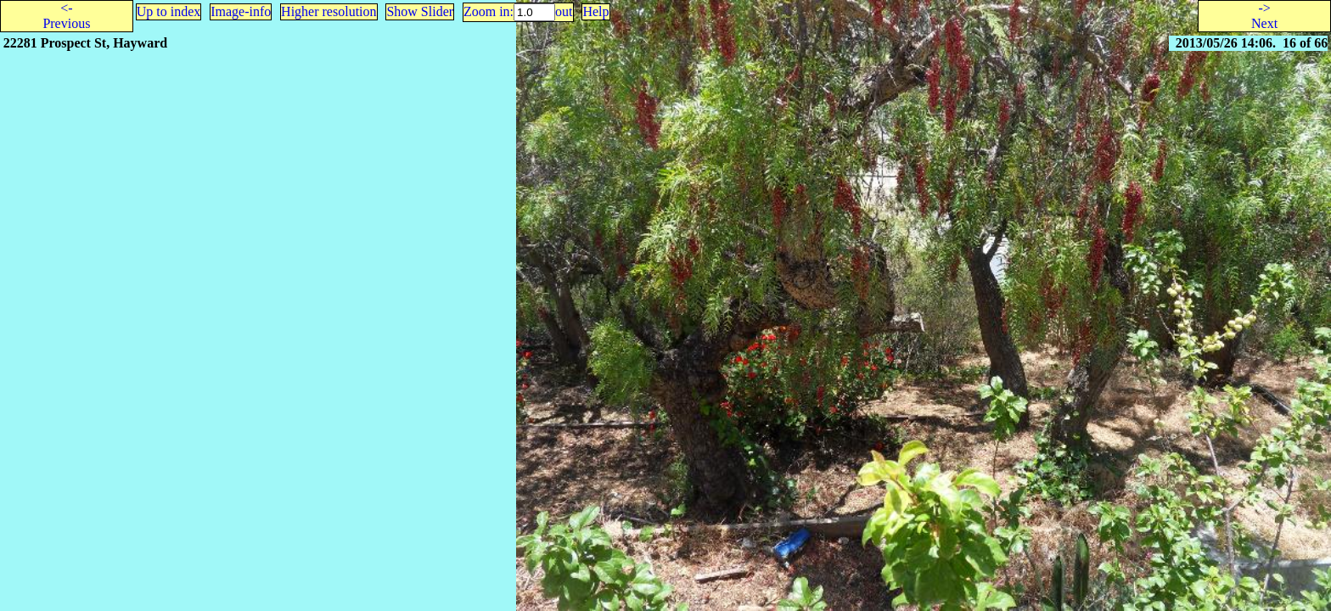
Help (595, 11)
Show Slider (419, 11)
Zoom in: (488, 11)
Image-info (241, 11)
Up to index (169, 11)
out (563, 11)
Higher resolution (328, 11)
